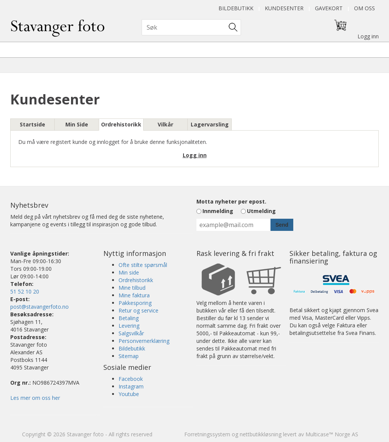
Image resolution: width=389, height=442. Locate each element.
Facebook (131, 378)
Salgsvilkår (131, 333)
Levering (129, 325)
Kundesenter (284, 8)
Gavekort (329, 8)
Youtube (129, 394)
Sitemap (129, 356)
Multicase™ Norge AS (331, 434)
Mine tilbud (132, 287)
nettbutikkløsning (260, 434)
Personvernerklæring (144, 340)
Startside (32, 124)
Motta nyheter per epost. (231, 201)
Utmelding (261, 211)
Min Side (76, 124)
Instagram (131, 386)
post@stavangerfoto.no (39, 306)
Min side (129, 272)
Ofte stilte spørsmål (143, 264)
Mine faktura (134, 295)
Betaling (129, 318)
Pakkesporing (135, 302)
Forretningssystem (207, 434)
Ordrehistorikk (121, 124)
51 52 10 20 (24, 291)
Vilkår (165, 124)
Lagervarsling (210, 124)
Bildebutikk (235, 8)
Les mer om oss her (35, 397)
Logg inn (368, 36)
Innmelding (217, 211)
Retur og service (138, 310)
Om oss (364, 8)
